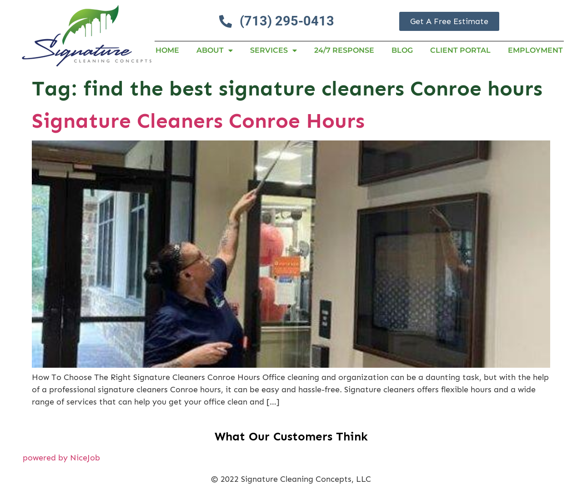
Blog (402, 50)
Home (167, 50)
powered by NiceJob (61, 458)
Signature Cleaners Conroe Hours (198, 120)
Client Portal (460, 50)
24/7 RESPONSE (344, 50)
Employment (535, 50)
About (214, 50)
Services (273, 50)
